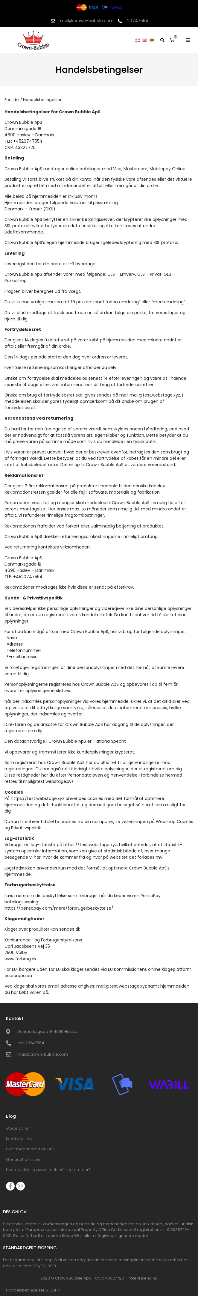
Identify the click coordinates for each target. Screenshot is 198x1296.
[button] (188, 40)
